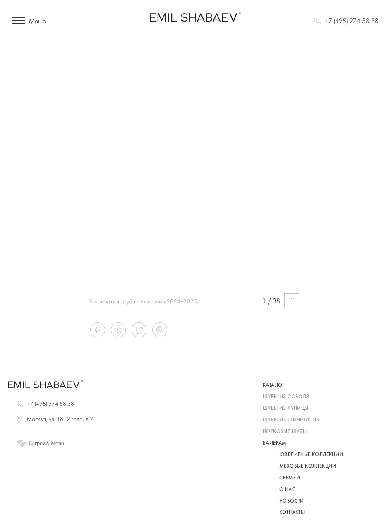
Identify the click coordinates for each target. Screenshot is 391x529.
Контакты (292, 512)
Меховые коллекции (307, 466)
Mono (57, 443)
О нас (287, 489)
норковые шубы (285, 431)
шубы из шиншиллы (291, 420)
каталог (274, 385)
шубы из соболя (286, 396)
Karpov (37, 443)
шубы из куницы (286, 408)
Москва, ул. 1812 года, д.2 (60, 419)
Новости (291, 501)
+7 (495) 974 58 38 (351, 21)
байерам (275, 443)
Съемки (289, 478)
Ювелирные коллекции (311, 454)
